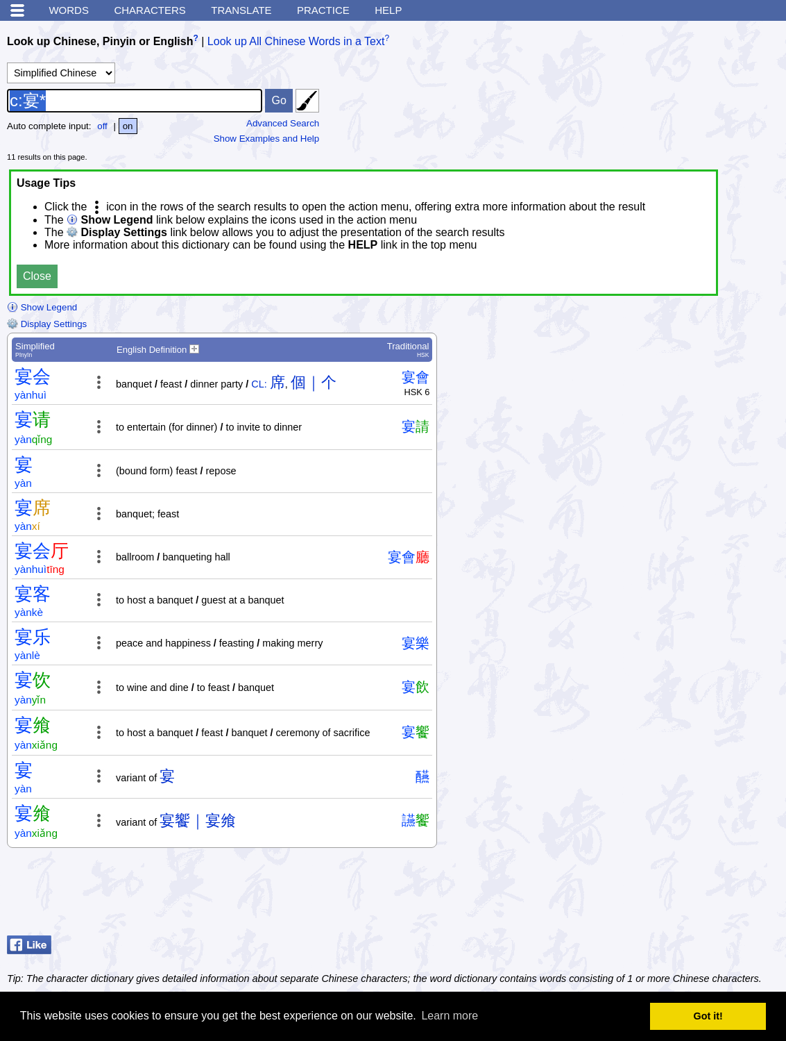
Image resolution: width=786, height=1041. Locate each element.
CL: (258, 384)
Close (37, 276)
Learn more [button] (449, 1016)
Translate (241, 10)
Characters (149, 10)
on (128, 126)
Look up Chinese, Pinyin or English (100, 41)
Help (388, 10)
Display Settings (47, 324)
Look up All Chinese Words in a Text (296, 41)
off (102, 126)
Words (69, 10)
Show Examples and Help (267, 138)
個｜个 (313, 382)
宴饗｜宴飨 (198, 820)
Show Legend (42, 307)
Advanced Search (282, 123)
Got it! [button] (708, 1016)
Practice (323, 10)
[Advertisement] (668, 895)
